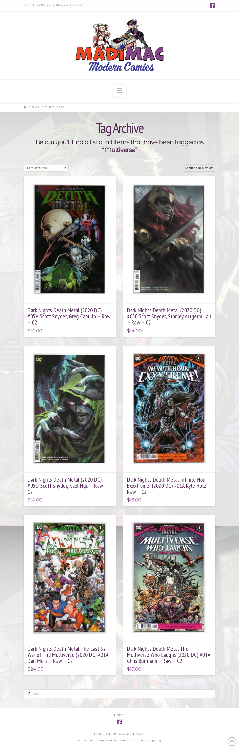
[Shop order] (45, 168)
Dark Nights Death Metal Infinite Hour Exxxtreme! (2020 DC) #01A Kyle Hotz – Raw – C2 (168, 485)
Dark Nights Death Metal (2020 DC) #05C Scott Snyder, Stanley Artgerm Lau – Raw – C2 (169, 316)
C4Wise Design (132, 734)
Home (119, 715)
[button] (119, 91)
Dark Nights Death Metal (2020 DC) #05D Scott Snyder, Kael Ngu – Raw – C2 (67, 485)
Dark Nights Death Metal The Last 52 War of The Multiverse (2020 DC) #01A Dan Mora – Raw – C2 (68, 654)
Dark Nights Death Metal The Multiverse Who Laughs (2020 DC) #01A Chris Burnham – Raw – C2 (168, 654)
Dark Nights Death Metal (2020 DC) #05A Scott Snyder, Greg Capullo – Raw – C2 (69, 316)
